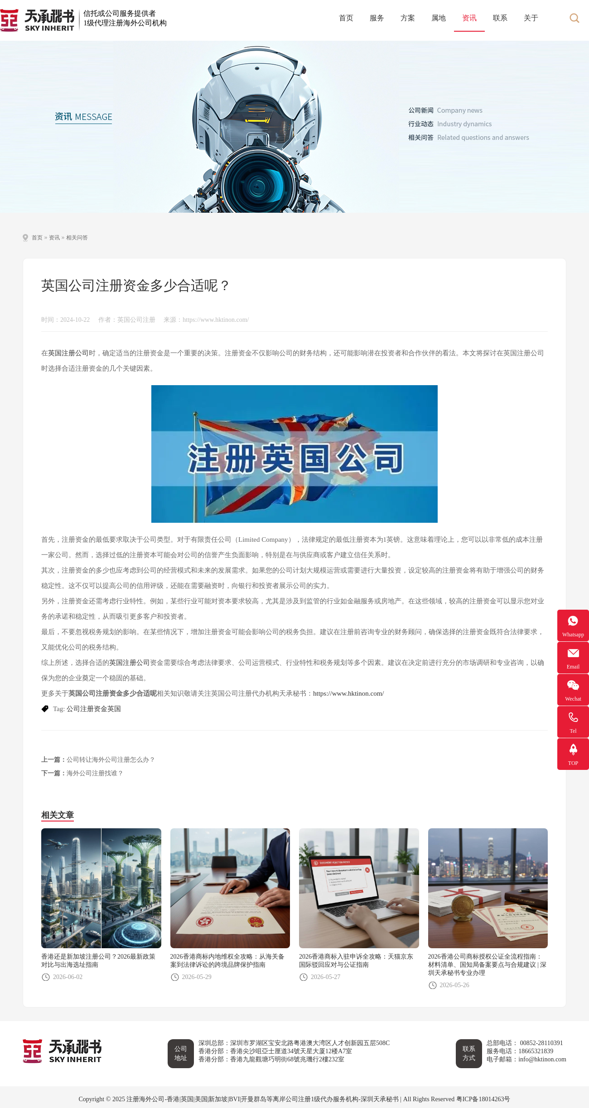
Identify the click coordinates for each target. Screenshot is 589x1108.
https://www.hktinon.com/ (348, 693)
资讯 (469, 18)
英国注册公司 (68, 353)
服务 (377, 18)
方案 (408, 18)
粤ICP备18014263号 (483, 1099)
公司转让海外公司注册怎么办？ (111, 759)
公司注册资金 (87, 708)
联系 (500, 18)
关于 (531, 18)
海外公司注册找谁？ (95, 773)
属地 (438, 18)
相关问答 (77, 237)
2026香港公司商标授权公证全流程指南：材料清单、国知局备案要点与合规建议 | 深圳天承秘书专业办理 (487, 964)
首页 (346, 18)
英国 (114, 708)
